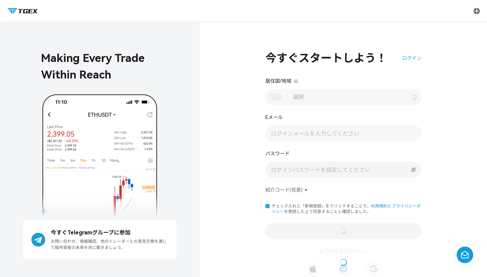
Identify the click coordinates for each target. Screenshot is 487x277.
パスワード (277, 153)
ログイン (411, 58)
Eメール (274, 117)
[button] (267, 206)
